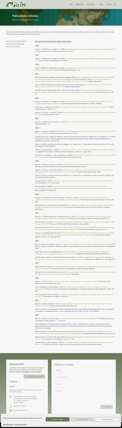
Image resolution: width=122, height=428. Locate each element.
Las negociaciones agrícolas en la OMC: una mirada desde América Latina (87, 244)
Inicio (71, 4)
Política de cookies (8, 424)
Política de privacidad (20, 424)
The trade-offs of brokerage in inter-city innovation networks (89, 122)
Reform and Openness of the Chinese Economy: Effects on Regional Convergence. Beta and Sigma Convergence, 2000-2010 (71, 253)
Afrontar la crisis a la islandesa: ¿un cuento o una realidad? (76, 318)
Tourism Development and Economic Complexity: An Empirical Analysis (91, 49)
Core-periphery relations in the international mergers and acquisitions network (87, 150)
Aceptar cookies (57, 419)
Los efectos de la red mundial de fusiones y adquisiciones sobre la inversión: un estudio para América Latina (71, 199)
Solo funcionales (82, 419)
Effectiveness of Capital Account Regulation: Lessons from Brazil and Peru (89, 164)
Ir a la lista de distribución (34, 376)
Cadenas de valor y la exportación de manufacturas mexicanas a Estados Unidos (81, 181)
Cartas (101, 4)
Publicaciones (90, 4)
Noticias (109, 4)
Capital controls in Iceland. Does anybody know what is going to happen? (73, 281)
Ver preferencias (107, 419)
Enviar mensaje (106, 407)
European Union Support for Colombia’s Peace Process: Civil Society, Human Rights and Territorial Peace (73, 80)
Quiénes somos (79, 4)
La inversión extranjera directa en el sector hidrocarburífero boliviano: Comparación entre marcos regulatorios (73, 332)
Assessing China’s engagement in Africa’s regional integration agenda (84, 107)
